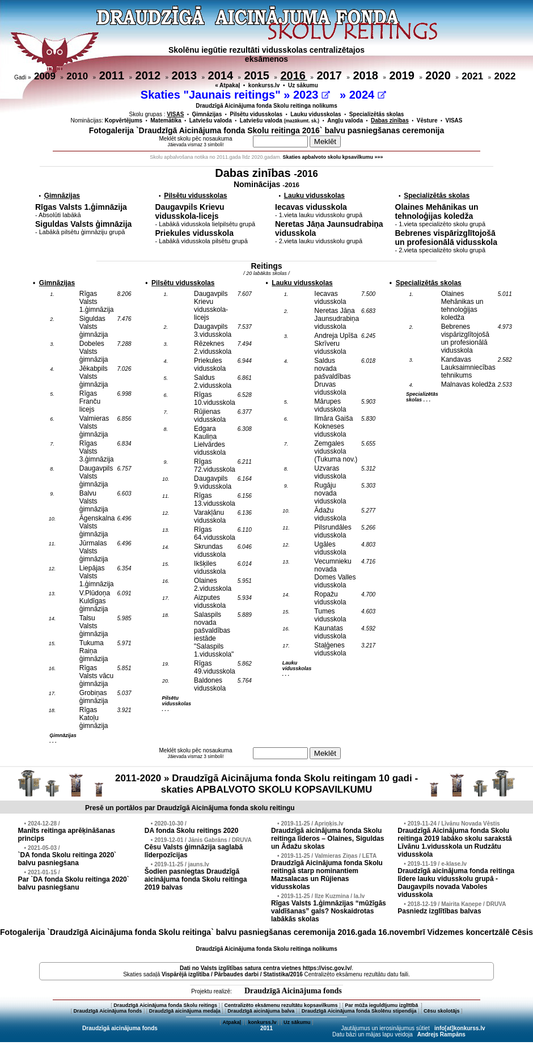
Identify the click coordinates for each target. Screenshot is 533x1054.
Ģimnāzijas (207, 114)
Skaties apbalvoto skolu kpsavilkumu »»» (333, 157)
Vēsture (427, 120)
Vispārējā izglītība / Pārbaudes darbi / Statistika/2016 (232, 974)
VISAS (454, 120)
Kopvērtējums (124, 120)
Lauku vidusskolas (315, 114)
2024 (367, 94)
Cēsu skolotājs (442, 1011)
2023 (311, 94)
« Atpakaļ (227, 85)
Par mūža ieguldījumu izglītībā (382, 1005)
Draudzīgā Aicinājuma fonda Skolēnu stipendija (359, 1011)
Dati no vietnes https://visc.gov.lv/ (266, 968)
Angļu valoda (345, 120)
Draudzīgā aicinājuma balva (260, 1011)
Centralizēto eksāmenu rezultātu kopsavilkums (281, 1005)
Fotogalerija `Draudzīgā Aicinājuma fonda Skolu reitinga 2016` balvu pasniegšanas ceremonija (267, 130)
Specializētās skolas (376, 114)
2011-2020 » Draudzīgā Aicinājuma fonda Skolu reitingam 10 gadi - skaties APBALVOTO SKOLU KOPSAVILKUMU (266, 784)
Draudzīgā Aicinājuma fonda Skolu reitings (165, 1005)
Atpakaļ (231, 1022)
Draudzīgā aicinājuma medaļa (185, 1011)
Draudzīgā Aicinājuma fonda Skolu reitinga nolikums (266, 106)
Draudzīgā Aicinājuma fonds (293, 991)
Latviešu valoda (210, 120)
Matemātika (165, 120)
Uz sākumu (303, 85)
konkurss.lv (264, 85)
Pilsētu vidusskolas (256, 114)
